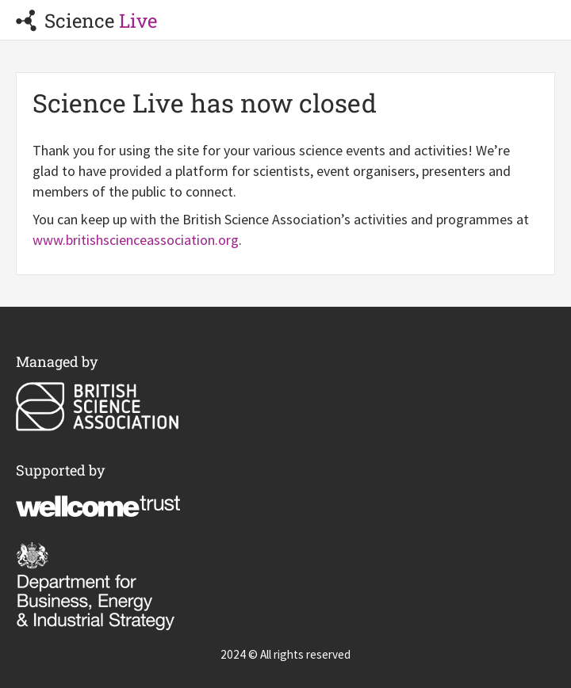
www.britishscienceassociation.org (136, 240)
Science (86, 20)
